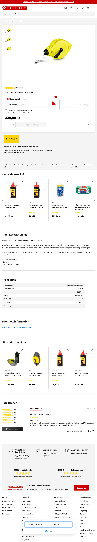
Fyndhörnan (84, 501)
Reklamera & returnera (79, 453)
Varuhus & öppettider (29, 507)
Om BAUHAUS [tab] (58, 497)
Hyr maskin (6, 514)
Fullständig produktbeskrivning (14, 152)
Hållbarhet (57, 511)
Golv (81, 527)
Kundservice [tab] (26, 497)
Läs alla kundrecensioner (23, 477)
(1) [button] (15, 414)
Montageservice (8, 501)
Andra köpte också (6, 166)
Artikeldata (35, 165)
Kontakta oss (26, 501)
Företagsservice (8, 504)
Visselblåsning (26, 504)
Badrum (82, 507)
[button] (12, 429)
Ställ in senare (48, 531)
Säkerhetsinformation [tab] (15, 321)
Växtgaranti (25, 540)
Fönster (83, 524)
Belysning (83, 511)
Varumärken (84, 536)
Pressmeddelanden (60, 501)
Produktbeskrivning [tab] (14, 234)
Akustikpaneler (85, 504)
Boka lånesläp (7, 511)
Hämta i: (13, 104)
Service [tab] (5, 497)
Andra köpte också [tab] (13, 174)
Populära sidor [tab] (85, 497)
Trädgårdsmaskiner (87, 533)
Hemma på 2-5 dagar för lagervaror (51, 454)
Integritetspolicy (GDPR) (62, 517)
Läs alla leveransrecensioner (70, 477)
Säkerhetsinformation (60, 165)
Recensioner (88, 165)
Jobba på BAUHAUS (60, 514)
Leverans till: (15, 99)
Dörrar (82, 514)
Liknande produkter (74, 166)
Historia (56, 507)
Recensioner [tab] (9, 403)
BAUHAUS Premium (8, 507)
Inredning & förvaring (87, 530)
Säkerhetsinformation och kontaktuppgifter (17, 327)
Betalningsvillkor (27, 514)
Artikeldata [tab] (9, 279)
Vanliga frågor (26, 511)
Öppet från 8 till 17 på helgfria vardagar (22, 457)
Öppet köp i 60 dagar (29, 536)
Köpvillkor (25, 517)
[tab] (36, 408)
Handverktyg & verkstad (13, 21)
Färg (81, 520)
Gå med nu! (81, 488)
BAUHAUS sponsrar (60, 504)
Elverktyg (83, 517)
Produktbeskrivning (21, 165)
